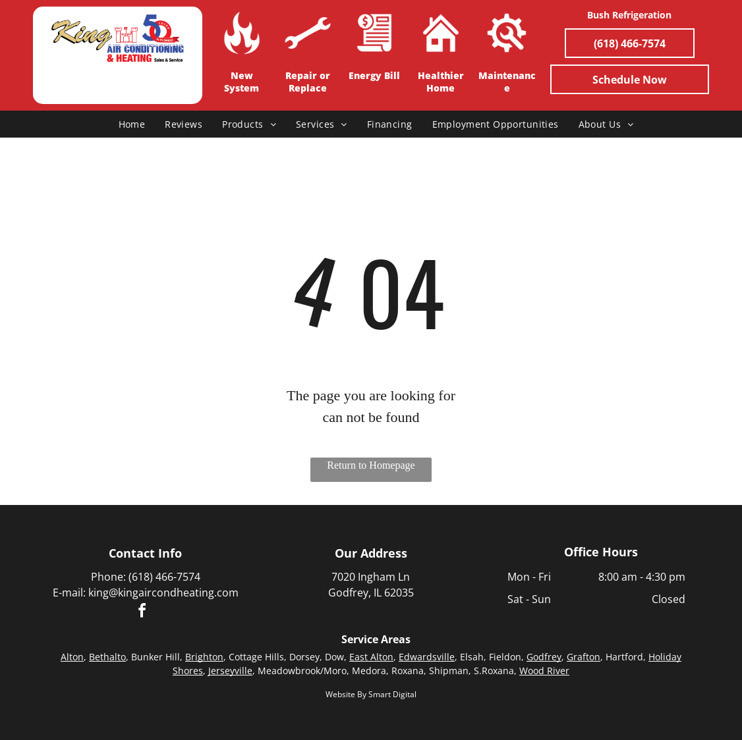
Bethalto (107, 656)
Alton (72, 656)
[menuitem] (132, 124)
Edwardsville (427, 656)
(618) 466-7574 (164, 576)
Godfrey (544, 656)
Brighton (204, 656)
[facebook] (142, 612)
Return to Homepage (370, 465)
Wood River (544, 670)
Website (340, 694)
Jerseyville (230, 670)
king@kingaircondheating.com (163, 592)
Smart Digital (392, 694)
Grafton (583, 656)
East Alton (371, 656)
